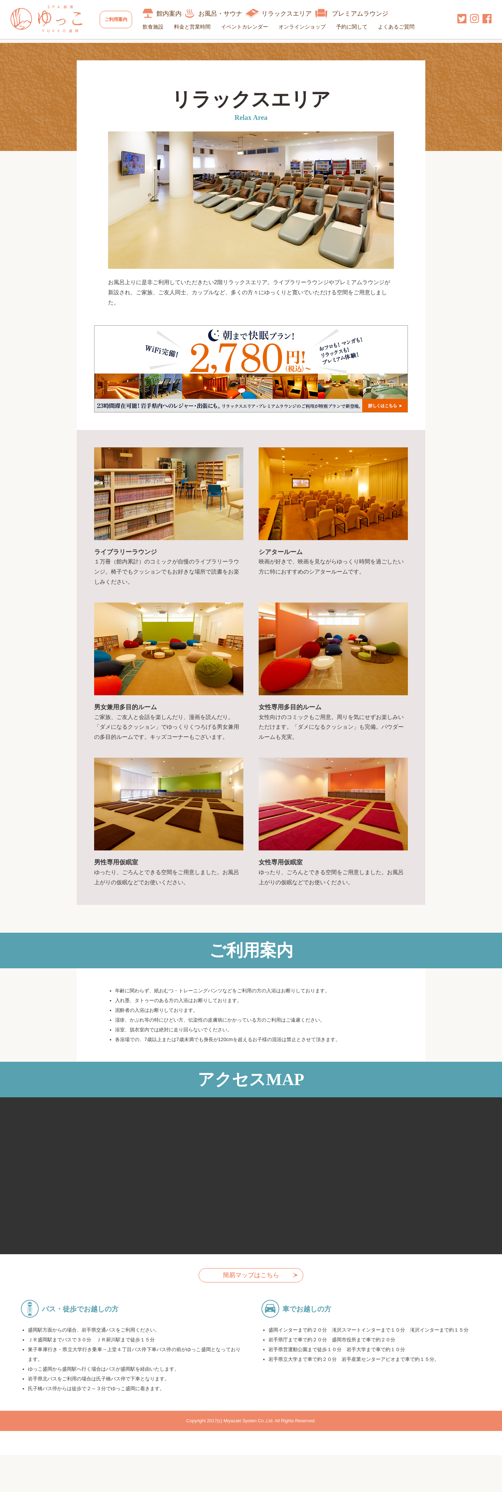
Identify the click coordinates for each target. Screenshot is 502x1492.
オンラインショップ (307, 27)
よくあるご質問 (401, 27)
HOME (18, 47)
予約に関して (357, 27)
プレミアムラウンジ (365, 13)
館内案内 (174, 13)
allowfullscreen (251, 1188)
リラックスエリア (292, 13)
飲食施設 (158, 27)
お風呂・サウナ (226, 13)
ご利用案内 (119, 19)
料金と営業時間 (198, 27)
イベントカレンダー (250, 27)
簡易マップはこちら (251, 1288)
